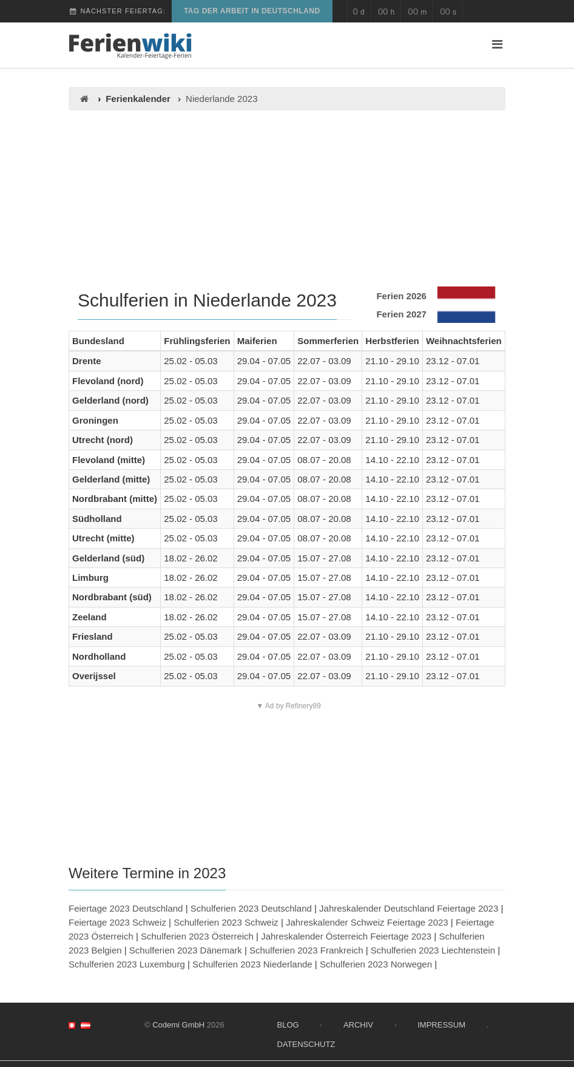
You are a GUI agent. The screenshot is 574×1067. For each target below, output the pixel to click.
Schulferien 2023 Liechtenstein (433, 950)
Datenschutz (306, 1044)
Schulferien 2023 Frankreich (306, 950)
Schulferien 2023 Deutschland (251, 908)
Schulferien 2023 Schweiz (226, 922)
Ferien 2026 (401, 296)
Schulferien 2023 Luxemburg (127, 964)
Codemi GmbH (178, 1024)
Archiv (358, 1024)
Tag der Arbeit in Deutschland (252, 11)
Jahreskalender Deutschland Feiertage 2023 (408, 908)
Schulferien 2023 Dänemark (185, 950)
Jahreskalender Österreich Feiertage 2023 (346, 936)
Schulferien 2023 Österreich (197, 936)
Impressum (441, 1024)
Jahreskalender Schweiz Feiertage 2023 (367, 922)
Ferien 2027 (401, 314)
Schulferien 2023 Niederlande (252, 964)
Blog (288, 1024)
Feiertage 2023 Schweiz (117, 922)
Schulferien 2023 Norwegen (376, 964)
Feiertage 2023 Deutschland (126, 908)
